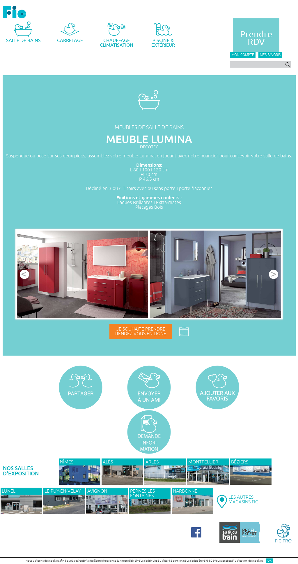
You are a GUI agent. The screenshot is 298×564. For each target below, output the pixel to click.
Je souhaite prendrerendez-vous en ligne (140, 331)
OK (269, 561)
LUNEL (8, 491)
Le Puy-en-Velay (63, 491)
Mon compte (242, 55)
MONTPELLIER (203, 462)
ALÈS (108, 462)
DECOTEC (149, 147)
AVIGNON (97, 491)
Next (273, 274)
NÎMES (66, 462)
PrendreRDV (256, 38)
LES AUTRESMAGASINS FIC (243, 499)
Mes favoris (270, 55)
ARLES (152, 462)
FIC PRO (283, 533)
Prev (24, 274)
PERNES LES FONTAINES (142, 493)
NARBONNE (185, 491)
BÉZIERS (239, 462)
